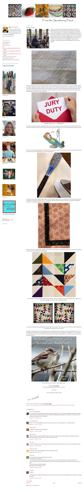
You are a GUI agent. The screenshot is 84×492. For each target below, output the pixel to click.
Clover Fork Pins (5, 43)
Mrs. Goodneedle (14, 27)
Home (54, 482)
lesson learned (64, 405)
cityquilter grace (32, 448)
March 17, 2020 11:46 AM (35, 424)
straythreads (31, 434)
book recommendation (35, 405)
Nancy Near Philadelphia (33, 411)
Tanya (30, 470)
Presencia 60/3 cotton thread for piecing (9, 56)
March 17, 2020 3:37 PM (35, 439)
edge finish (46, 405)
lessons (69, 405)
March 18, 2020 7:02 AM (35, 452)
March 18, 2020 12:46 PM (35, 467)
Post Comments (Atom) (35, 485)
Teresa (30, 442)
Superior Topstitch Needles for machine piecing (10, 59)
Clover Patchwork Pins (6, 45)
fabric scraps (53, 405)
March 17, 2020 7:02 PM (35, 445)
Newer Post (28, 482)
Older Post (80, 482)
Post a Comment (29, 481)
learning (58, 405)
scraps (73, 405)
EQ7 (3, 46)
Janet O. (30, 455)
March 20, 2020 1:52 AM (35, 478)
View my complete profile (8, 36)
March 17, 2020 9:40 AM (35, 417)
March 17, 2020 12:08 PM (35, 431)
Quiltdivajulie (31, 427)
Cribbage (42, 405)
